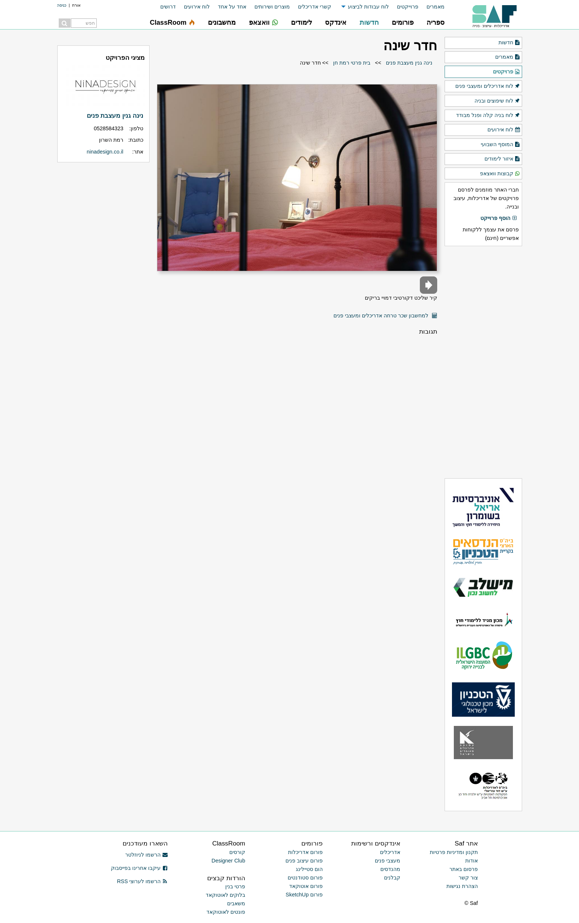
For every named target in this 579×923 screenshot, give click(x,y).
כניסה (61, 5)
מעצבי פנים (387, 861)
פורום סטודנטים (305, 878)
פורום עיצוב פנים (304, 861)
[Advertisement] (483, 362)
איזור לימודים (502, 159)
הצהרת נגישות (462, 886)
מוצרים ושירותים (272, 7)
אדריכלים (390, 852)
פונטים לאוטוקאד (225, 912)
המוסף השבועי (500, 145)
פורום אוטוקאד (306, 886)
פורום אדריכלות (305, 852)
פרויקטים (506, 72)
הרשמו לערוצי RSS (142, 881)
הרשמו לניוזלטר (146, 854)
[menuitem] (431, 7)
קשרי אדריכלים (314, 7)
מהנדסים (390, 869)
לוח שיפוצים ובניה (497, 101)
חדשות (509, 43)
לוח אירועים (197, 7)
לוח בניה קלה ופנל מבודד (488, 115)
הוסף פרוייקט (498, 218)
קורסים (237, 852)
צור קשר (468, 878)
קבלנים (392, 878)
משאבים (236, 903)
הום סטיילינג (309, 869)
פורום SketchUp (304, 895)
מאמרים (435, 7)
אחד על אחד (232, 7)
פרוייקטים (407, 7)
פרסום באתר (463, 869)
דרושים (168, 7)
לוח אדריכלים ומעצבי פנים (487, 86)
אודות (471, 861)
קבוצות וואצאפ (500, 174)
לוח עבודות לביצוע (368, 7)
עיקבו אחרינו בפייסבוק (139, 868)
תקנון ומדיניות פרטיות (454, 852)
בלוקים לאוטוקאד (225, 895)
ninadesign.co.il (105, 152)
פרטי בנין (235, 886)
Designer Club (228, 861)
